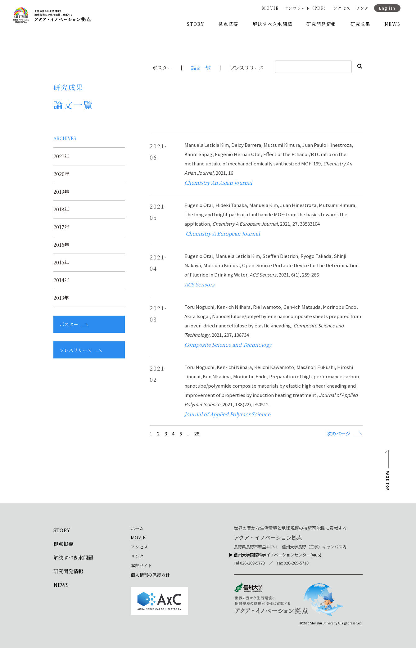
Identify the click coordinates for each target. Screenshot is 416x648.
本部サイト (141, 565)
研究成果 (360, 24)
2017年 (61, 227)
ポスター (162, 67)
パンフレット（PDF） (306, 8)
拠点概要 (228, 24)
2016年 (61, 244)
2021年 (61, 156)
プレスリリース (247, 67)
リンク (362, 8)
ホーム (137, 528)
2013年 (61, 297)
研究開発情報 (321, 24)
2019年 (61, 191)
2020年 (61, 174)
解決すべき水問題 (272, 24)
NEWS (392, 24)
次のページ (338, 433)
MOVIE (270, 8)
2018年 (61, 209)
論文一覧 (201, 67)
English (387, 8)
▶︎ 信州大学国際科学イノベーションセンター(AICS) (275, 555)
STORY (195, 24)
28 (196, 433)
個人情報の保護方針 (150, 575)
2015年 (61, 262)
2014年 (61, 280)
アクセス (342, 8)
